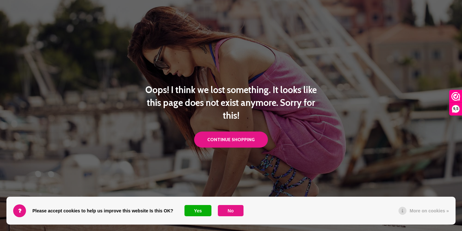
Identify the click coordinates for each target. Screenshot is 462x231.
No (231, 210)
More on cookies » (429, 210)
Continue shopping (231, 139)
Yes (198, 210)
